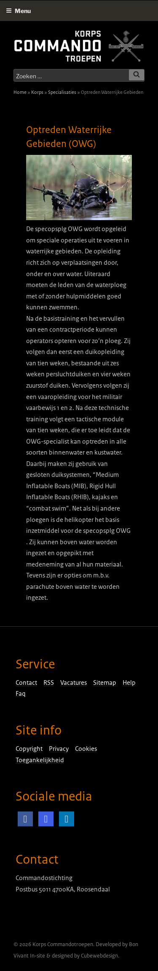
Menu (18, 10)
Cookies (86, 748)
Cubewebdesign (99, 956)
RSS (48, 682)
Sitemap (104, 682)
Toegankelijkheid (40, 760)
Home (20, 92)
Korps (37, 92)
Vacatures (73, 682)
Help (129, 682)
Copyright (29, 748)
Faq (21, 693)
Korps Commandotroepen (62, 944)
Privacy (59, 748)
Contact (26, 682)
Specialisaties (62, 92)
